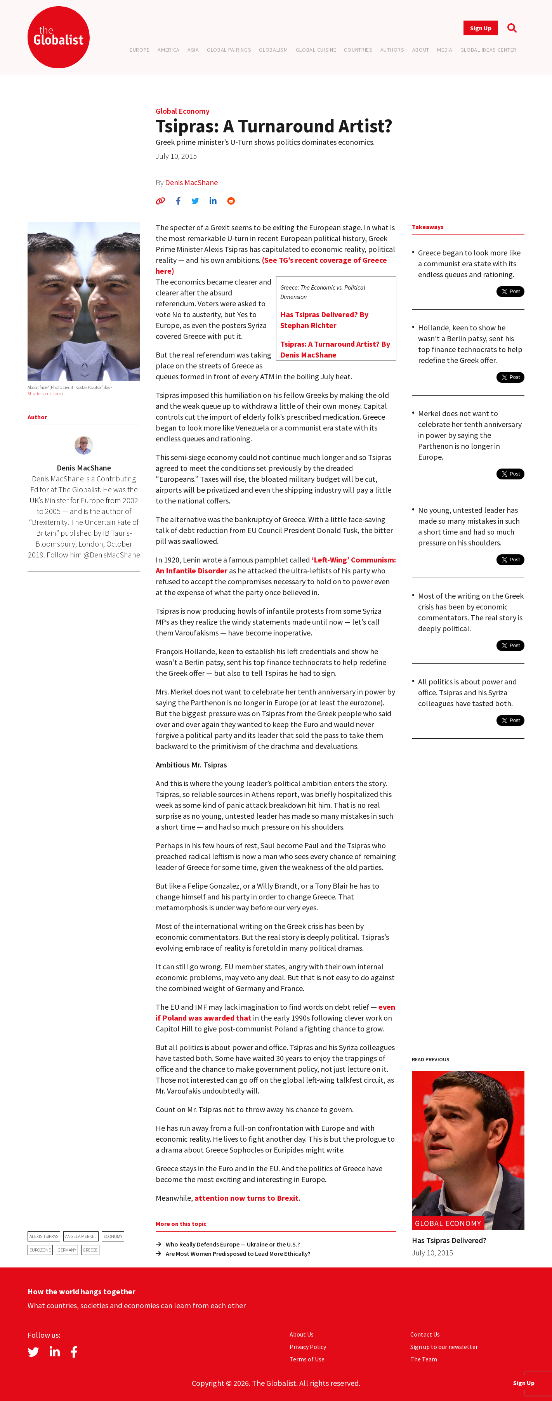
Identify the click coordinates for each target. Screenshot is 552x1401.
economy (113, 1236)
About (421, 49)
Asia (193, 49)
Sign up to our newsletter (444, 1347)
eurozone (40, 1250)
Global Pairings (229, 49)
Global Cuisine (316, 49)
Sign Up (480, 28)
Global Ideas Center (488, 49)
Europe (140, 49)
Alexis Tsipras (44, 1236)
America (169, 49)
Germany (67, 1250)
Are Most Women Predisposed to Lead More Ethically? (233, 1253)
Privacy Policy (308, 1347)
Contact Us (425, 1334)
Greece (90, 1250)
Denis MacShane (191, 182)
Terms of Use (307, 1359)
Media (445, 49)
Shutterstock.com (44, 393)
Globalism (273, 49)
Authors (392, 49)
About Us (302, 1334)
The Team (423, 1359)
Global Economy (183, 111)
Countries (358, 49)
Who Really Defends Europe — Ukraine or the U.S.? (228, 1244)
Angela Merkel (81, 1236)
